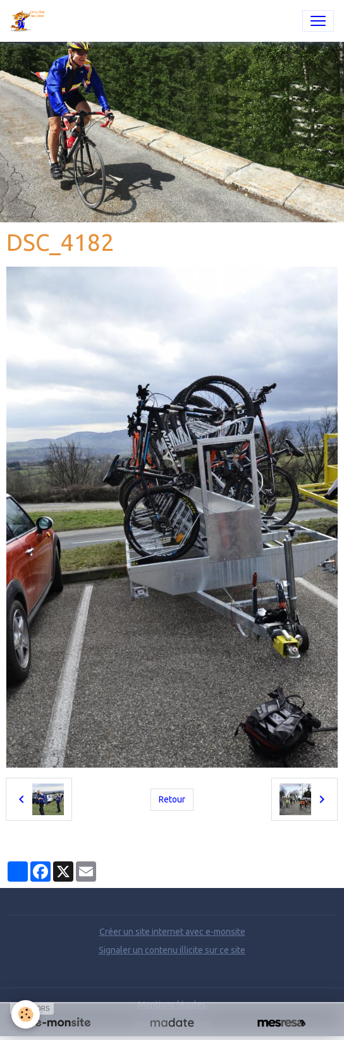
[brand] (30, 21)
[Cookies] (25, 1014)
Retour (172, 799)
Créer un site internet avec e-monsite (172, 932)
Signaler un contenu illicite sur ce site (172, 950)
